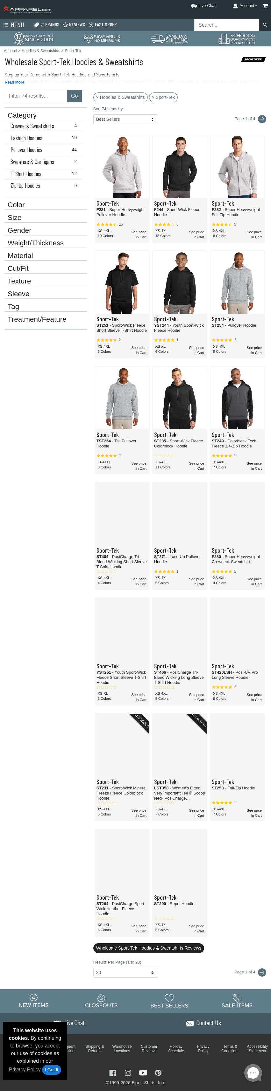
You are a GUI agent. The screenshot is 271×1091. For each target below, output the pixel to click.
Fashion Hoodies (45, 137)
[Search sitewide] (226, 25)
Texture (19, 281)
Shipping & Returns (95, 1048)
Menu (13, 25)
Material (20, 255)
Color (16, 204)
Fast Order (102, 24)
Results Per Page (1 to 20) (117, 962)
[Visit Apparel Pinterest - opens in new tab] (158, 1072)
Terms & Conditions (230, 1048)
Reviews (73, 24)
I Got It (51, 1069)
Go (74, 96)
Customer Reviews (149, 1048)
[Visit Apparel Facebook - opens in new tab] (113, 1072)
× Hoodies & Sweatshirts (120, 97)
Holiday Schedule (176, 1048)
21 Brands (46, 24)
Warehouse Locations (122, 1048)
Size (15, 217)
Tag (13, 306)
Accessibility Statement (257, 1048)
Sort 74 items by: (108, 108)
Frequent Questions (67, 1048)
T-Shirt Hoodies (45, 173)
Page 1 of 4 (250, 972)
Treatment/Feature (37, 319)
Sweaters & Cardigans (45, 161)
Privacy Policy (25, 1069)
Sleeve (18, 293)
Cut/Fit (18, 268)
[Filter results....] (36, 96)
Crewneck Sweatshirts (45, 125)
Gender (20, 230)
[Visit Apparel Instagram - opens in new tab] (128, 1072)
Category (22, 115)
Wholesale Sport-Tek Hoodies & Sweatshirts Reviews (149, 948)
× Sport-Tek (163, 97)
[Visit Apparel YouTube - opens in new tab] (144, 1072)
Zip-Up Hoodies (45, 185)
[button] (197, 4)
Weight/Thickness (36, 243)
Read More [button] (14, 82)
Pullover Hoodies (45, 149)
